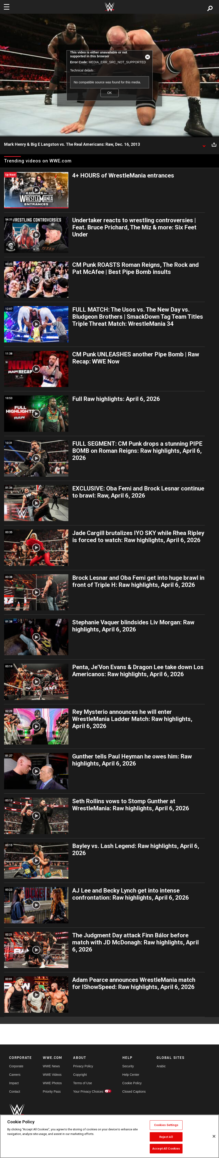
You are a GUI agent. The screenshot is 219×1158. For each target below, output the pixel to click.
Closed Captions (134, 1091)
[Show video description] (204, 145)
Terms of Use (82, 1083)
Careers (15, 1074)
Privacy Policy (83, 1066)
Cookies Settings (166, 1125)
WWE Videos (52, 1074)
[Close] (214, 1136)
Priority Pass (52, 1091)
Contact (14, 1091)
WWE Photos (52, 1083)
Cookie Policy (132, 1083)
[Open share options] (214, 145)
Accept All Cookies (166, 1148)
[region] (109, 1136)
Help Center (130, 1074)
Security (128, 1066)
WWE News (51, 1066)
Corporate (16, 1066)
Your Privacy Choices (88, 1091)
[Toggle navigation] (6, 7)
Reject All (166, 1137)
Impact (14, 1083)
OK (109, 93)
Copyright (80, 1074)
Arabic (161, 1066)
